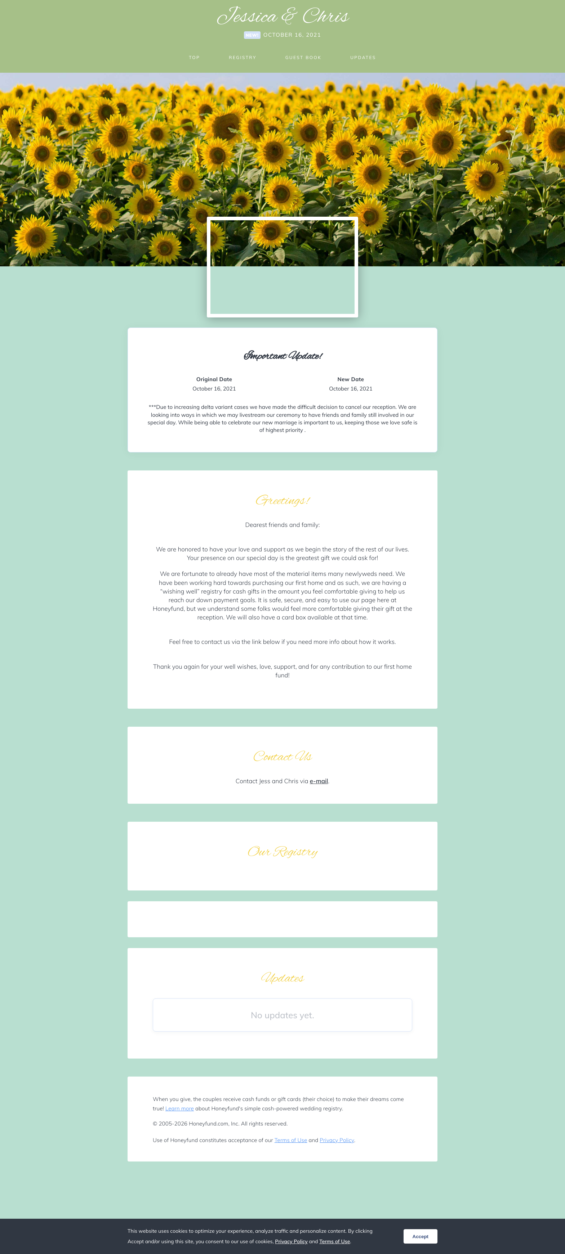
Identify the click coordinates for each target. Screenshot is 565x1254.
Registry (242, 57)
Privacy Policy (337, 1140)
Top (194, 57)
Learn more (179, 1108)
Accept (420, 1236)
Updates (363, 57)
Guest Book (303, 57)
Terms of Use (291, 1140)
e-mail (319, 781)
